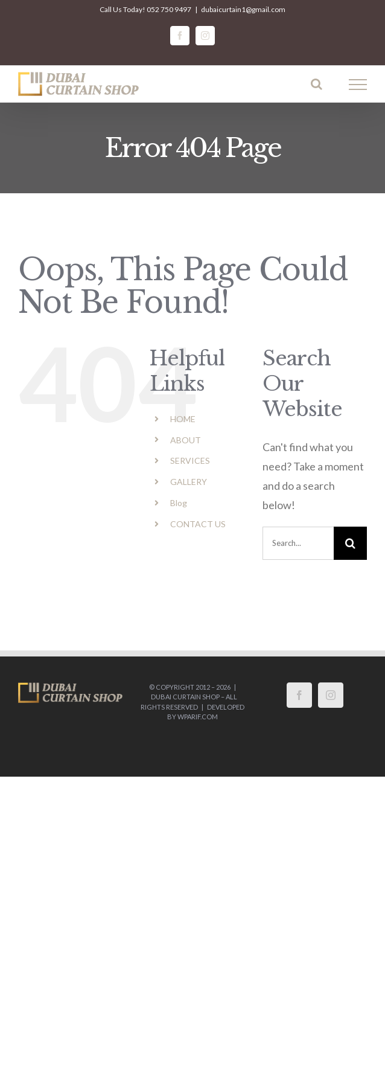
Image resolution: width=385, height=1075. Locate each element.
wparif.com (197, 716)
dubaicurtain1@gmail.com (243, 9)
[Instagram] (330, 695)
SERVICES (190, 460)
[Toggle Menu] (358, 84)
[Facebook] (299, 695)
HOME (183, 419)
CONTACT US (198, 524)
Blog (178, 503)
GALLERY (188, 482)
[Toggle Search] (316, 84)
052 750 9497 (169, 9)
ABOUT (185, 440)
